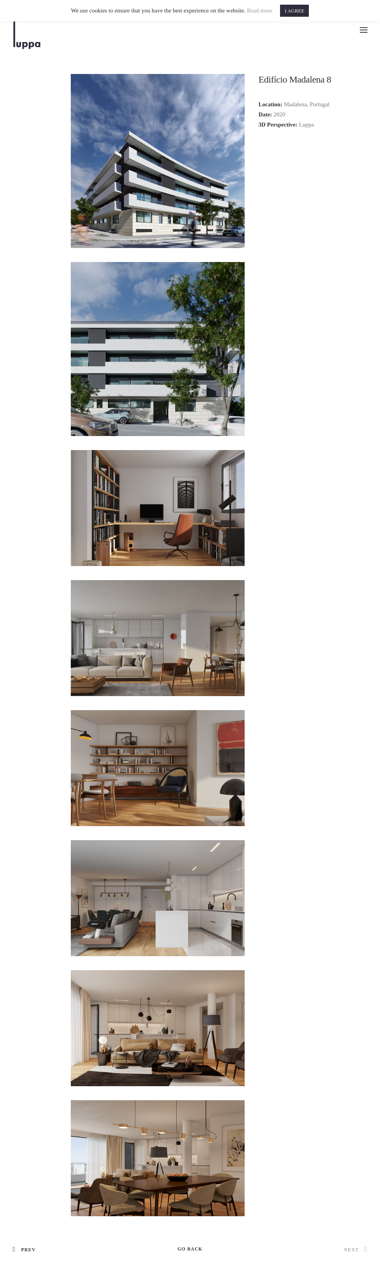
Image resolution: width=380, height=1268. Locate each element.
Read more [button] (259, 10)
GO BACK (190, 1249)
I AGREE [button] (294, 11)
